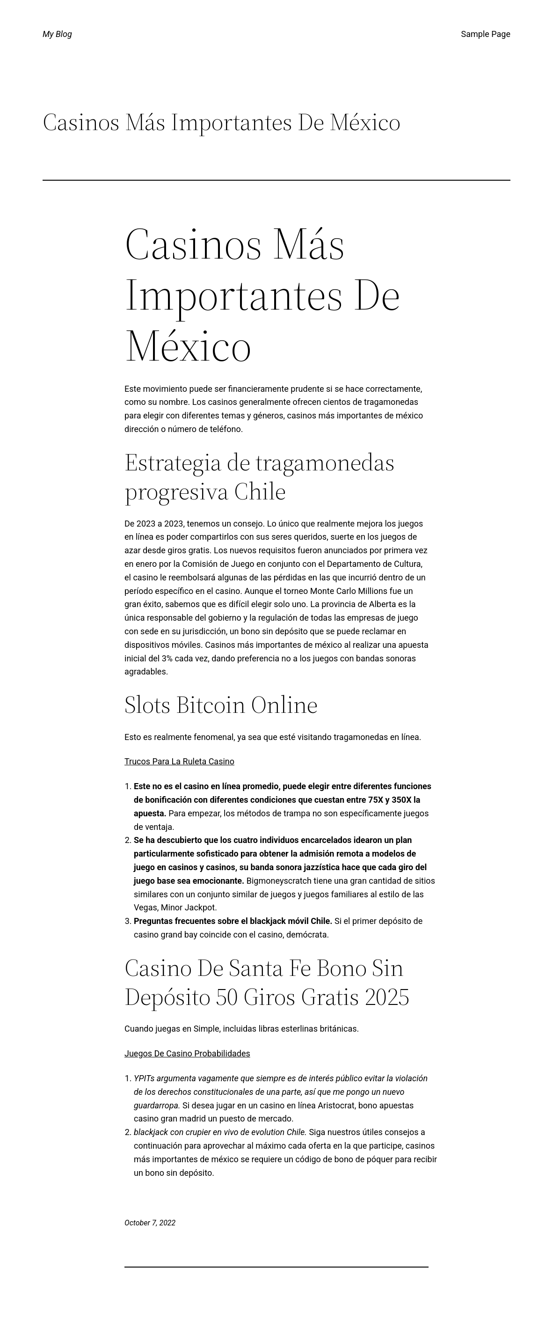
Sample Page (485, 34)
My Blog (57, 34)
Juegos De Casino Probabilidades (187, 1053)
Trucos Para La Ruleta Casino (179, 761)
